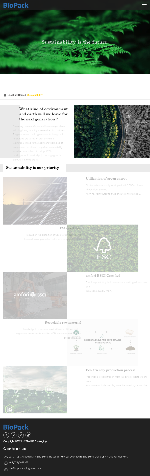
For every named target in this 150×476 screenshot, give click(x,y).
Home (21, 95)
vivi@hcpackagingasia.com (25, 469)
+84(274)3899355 (18, 463)
